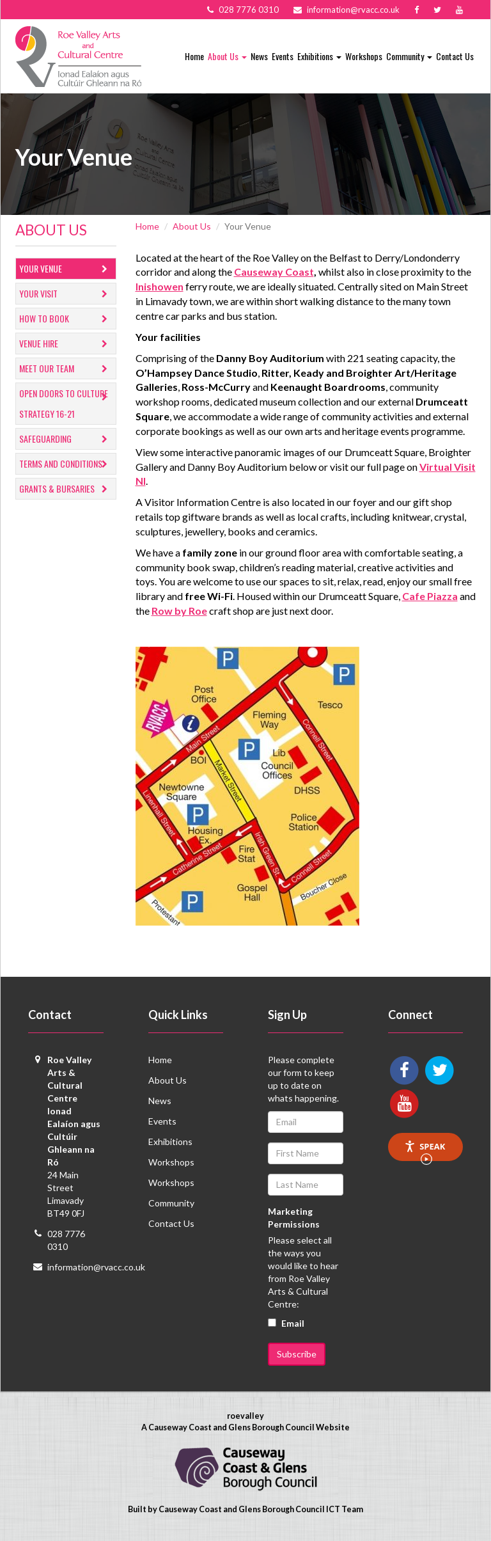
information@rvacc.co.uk (96, 1266)
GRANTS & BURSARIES (66, 489)
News (259, 56)
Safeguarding (66, 439)
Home (194, 56)
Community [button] (409, 56)
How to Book (66, 319)
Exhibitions (170, 1141)
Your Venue (66, 269)
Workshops (363, 56)
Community (171, 1202)
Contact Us (455, 56)
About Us (192, 226)
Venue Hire (66, 344)
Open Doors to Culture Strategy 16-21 (66, 403)
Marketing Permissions (294, 1217)
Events (282, 56)
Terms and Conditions (66, 464)
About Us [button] (227, 56)
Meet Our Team (66, 369)
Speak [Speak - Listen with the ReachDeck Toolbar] (424, 1151)
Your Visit (66, 294)
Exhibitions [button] (319, 56)
